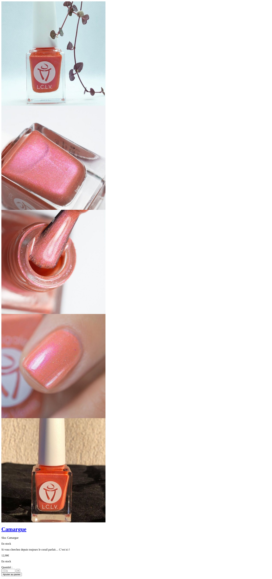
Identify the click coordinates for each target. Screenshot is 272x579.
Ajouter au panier (11, 574)
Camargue (13, 529)
